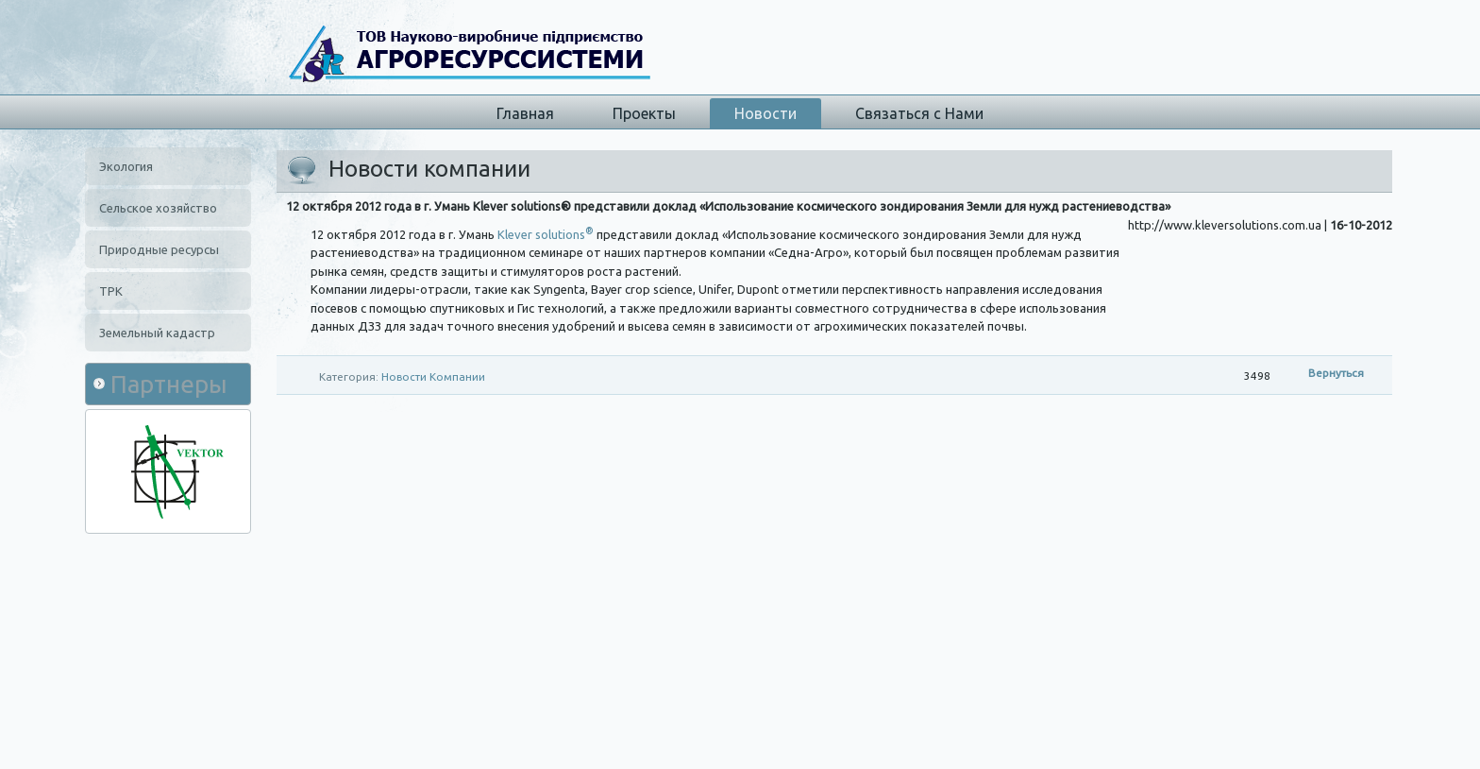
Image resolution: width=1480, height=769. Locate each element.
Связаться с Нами (919, 113)
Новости (765, 113)
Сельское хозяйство (158, 207)
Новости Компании (433, 376)
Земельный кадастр (157, 332)
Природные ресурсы (159, 249)
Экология (126, 166)
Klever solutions (545, 234)
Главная (525, 113)
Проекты (644, 113)
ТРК (111, 291)
